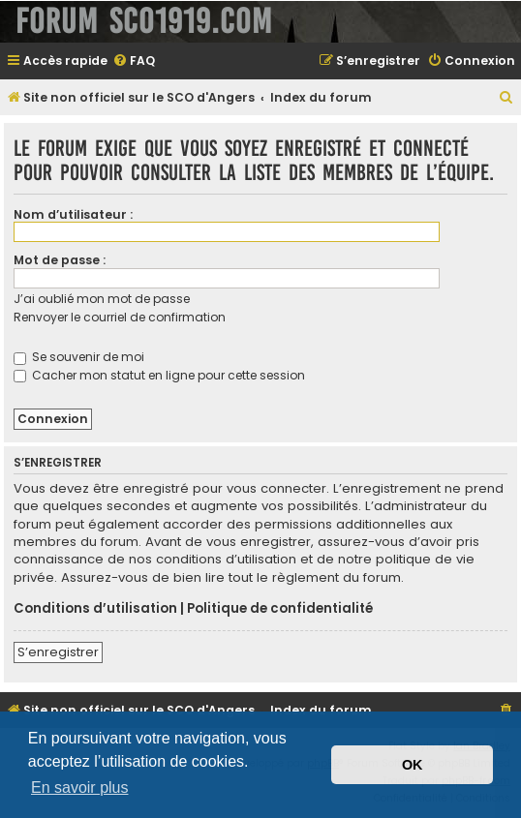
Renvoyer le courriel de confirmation (120, 317)
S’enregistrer (58, 652)
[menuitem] (133, 61)
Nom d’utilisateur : (73, 214)
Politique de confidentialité (280, 609)
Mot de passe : (60, 260)
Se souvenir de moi (79, 356)
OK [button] (412, 765)
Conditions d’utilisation (95, 609)
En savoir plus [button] (80, 787)
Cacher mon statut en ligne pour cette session (159, 375)
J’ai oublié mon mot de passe (102, 298)
